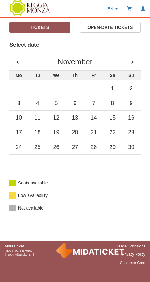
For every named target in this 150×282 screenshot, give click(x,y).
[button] (112, 9)
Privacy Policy (133, 254)
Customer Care (132, 263)
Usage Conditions (130, 246)
